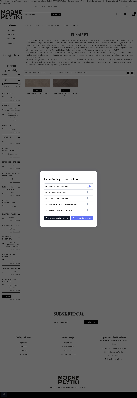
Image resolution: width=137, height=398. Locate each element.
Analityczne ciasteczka (58, 198)
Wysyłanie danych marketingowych (64, 204)
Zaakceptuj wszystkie (82, 218)
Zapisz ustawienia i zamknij (57, 218)
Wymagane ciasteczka (58, 186)
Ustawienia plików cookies (61, 179)
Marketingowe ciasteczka (59, 192)
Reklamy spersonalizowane (60, 210)
